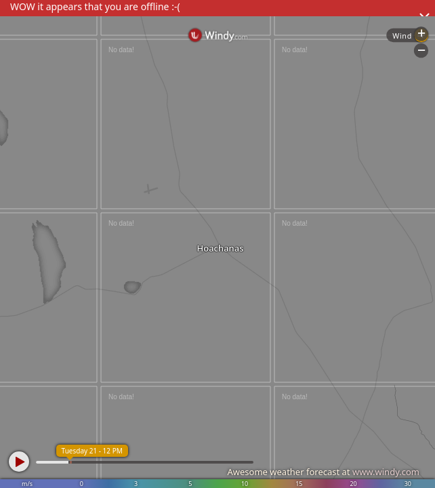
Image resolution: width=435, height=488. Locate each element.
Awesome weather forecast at (323, 472)
